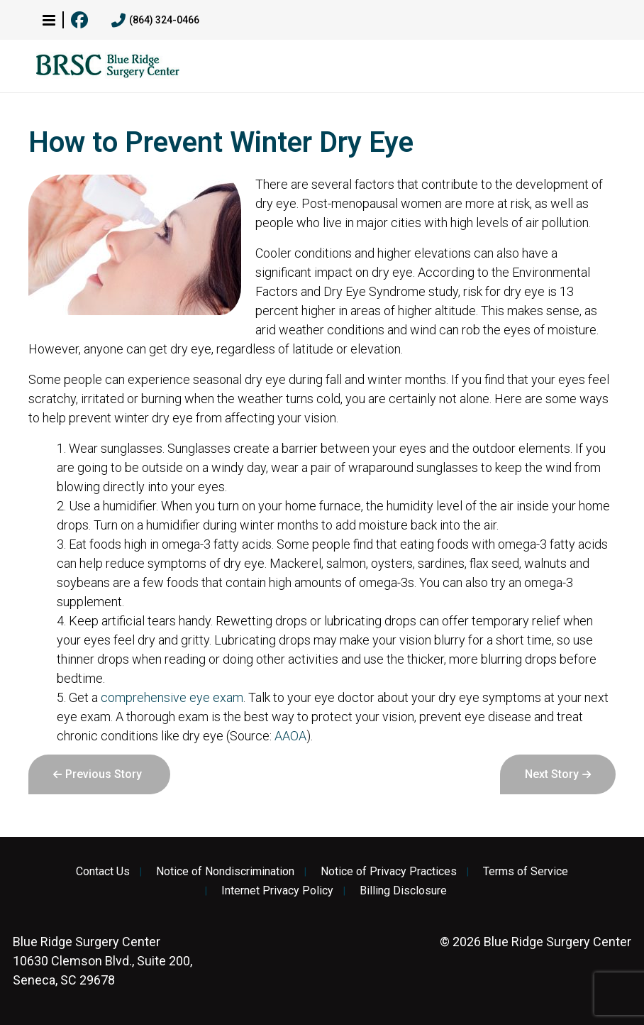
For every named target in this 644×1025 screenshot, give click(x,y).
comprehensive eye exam (172, 697)
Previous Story (103, 774)
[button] (48, 19)
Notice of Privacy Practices (389, 871)
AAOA (290, 735)
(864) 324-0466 (155, 20)
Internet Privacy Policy (277, 891)
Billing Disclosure (403, 891)
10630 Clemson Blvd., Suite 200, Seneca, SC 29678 (102, 960)
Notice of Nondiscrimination (225, 871)
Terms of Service (525, 871)
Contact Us (103, 871)
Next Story (552, 774)
